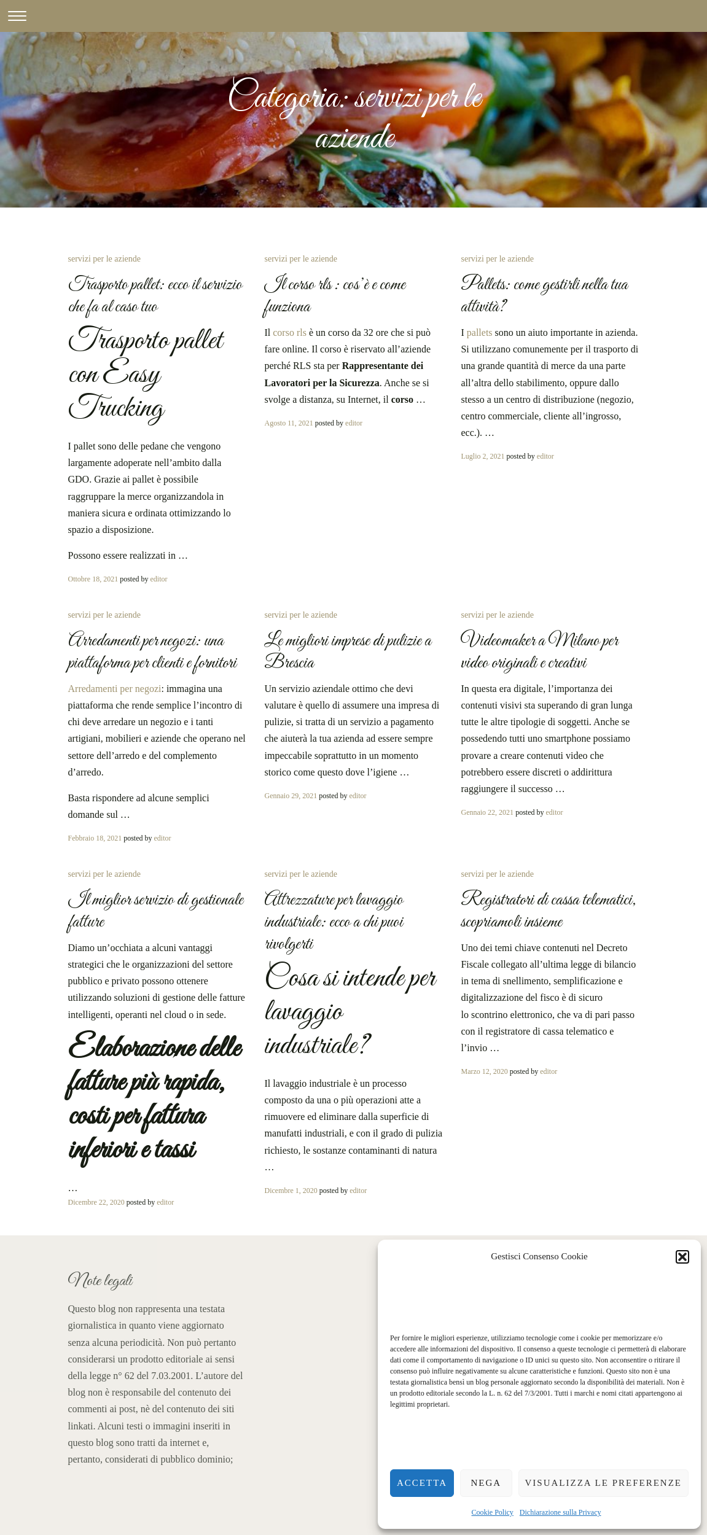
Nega (486, 1483)
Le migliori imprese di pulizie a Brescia (347, 652)
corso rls (290, 332)
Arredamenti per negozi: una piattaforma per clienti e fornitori (152, 652)
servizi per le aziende (104, 258)
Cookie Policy (493, 1512)
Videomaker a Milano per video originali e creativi (539, 652)
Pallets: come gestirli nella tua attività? (544, 296)
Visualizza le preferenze (603, 1483)
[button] (682, 1257)
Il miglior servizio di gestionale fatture (155, 911)
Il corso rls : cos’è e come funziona (334, 296)
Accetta (422, 1483)
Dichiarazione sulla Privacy (560, 1512)
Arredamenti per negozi (115, 688)
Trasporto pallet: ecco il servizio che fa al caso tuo (155, 296)
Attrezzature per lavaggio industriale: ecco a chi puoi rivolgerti (333, 922)
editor (159, 579)
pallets (480, 332)
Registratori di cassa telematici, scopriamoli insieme (548, 911)
